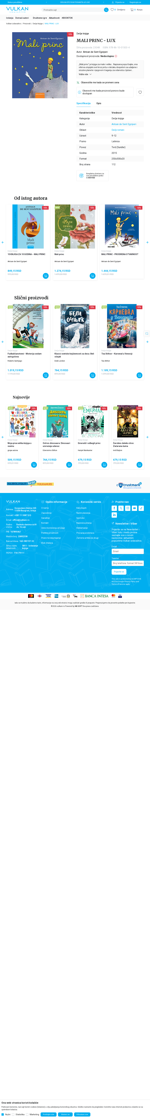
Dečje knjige (38, 24)
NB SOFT (78, 606)
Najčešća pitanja (84, 523)
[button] (136, 9)
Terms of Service (118, 584)
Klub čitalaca (47, 543)
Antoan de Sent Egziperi (95, 52)
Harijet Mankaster (85, 450)
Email (114, 546)
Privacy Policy (129, 582)
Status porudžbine (15, 2)
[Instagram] (127, 508)
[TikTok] (141, 508)
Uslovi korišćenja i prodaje (53, 528)
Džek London (59, 361)
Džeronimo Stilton (50, 450)
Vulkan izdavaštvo (13, 24)
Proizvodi (27, 24)
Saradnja (45, 518)
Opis (98, 103)
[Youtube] (134, 508)
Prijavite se (119, 572)
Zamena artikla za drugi (87, 538)
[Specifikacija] (83, 103)
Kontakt (44, 523)
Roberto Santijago (15, 361)
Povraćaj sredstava (85, 533)
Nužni (7, 1114)
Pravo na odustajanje (51, 538)
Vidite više (85, 74)
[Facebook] (114, 508)
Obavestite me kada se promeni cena (100, 82)
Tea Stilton (105, 361)
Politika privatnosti (49, 533)
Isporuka (80, 518)
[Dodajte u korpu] (46, 276)
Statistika (20, 1114)
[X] (121, 508)
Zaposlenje (46, 513)
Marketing (34, 1114)
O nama (45, 508)
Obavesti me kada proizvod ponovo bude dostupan (103, 92)
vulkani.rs (61, 606)
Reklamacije (82, 528)
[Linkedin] (114, 515)
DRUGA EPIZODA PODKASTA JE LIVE (75, 2)
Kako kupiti (81, 508)
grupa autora (13, 450)
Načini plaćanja (83, 513)
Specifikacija (83, 103)
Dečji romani (118, 130)
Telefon (115, 558)
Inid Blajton (117, 450)
